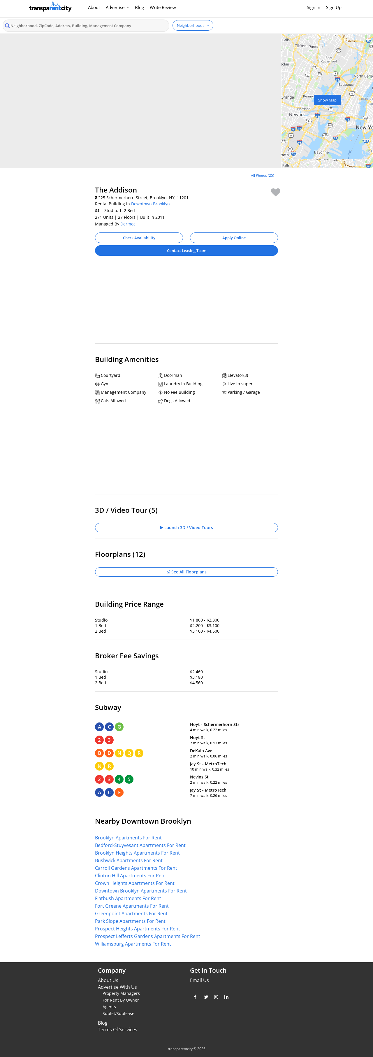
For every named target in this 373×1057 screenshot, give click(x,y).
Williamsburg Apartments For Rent (133, 944)
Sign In (313, 7)
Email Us (199, 980)
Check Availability (139, 237)
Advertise (116, 7)
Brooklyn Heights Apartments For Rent (137, 853)
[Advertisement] (186, 302)
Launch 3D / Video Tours (186, 527)
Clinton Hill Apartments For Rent (130, 875)
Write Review (163, 7)
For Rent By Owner (121, 1000)
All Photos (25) (262, 175)
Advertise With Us (117, 987)
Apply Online (234, 237)
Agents (109, 1006)
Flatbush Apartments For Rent (128, 898)
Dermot (127, 224)
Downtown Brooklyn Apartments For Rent (141, 891)
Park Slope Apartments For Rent (130, 921)
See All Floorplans (187, 572)
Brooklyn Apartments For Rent (128, 837)
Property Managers (121, 993)
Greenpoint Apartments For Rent (131, 913)
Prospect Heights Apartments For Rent (137, 928)
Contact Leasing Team (186, 250)
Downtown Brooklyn (150, 203)
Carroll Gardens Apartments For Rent (136, 868)
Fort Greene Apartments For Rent (132, 906)
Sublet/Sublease (118, 1013)
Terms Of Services (117, 1029)
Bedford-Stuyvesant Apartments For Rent (140, 845)
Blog (139, 7)
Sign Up (334, 7)
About (94, 7)
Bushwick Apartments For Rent (129, 860)
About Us (108, 980)
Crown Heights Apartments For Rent (135, 883)
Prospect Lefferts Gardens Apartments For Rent (147, 936)
